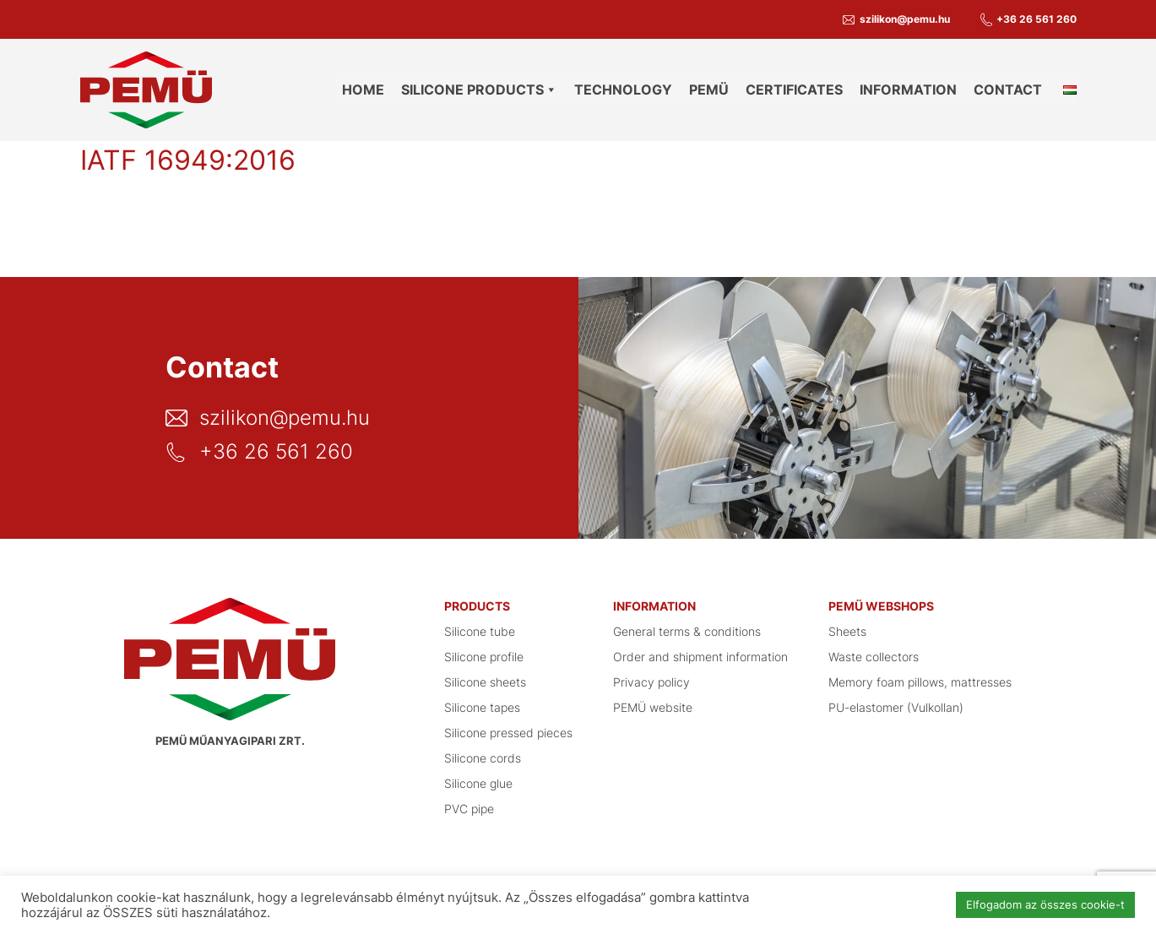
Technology (623, 89)
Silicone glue (478, 783)
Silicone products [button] (479, 89)
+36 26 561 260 (1036, 19)
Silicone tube (479, 631)
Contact (1008, 89)
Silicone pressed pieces (508, 732)
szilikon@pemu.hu (905, 19)
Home (363, 89)
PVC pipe (469, 808)
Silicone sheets (485, 682)
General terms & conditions (687, 631)
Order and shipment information (700, 656)
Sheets (847, 631)
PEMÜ (709, 89)
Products (477, 606)
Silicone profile (484, 656)
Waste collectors (873, 656)
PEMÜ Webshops (881, 606)
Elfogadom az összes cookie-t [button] (1045, 904)
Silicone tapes (482, 707)
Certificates (794, 89)
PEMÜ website (652, 707)
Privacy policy (651, 682)
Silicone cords (482, 758)
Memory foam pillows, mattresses (920, 682)
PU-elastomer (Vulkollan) (895, 707)
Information (908, 89)
